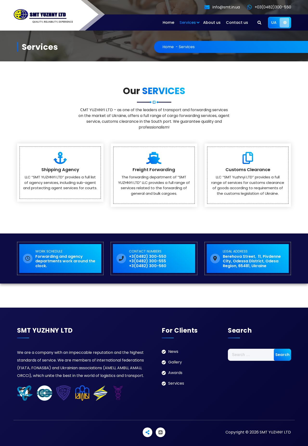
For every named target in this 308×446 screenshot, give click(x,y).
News (173, 351)
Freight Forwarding (154, 170)
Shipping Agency (60, 170)
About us (212, 22)
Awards (175, 372)
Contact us (237, 22)
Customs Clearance (247, 170)
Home (168, 22)
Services (188, 22)
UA (280, 22)
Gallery (175, 362)
